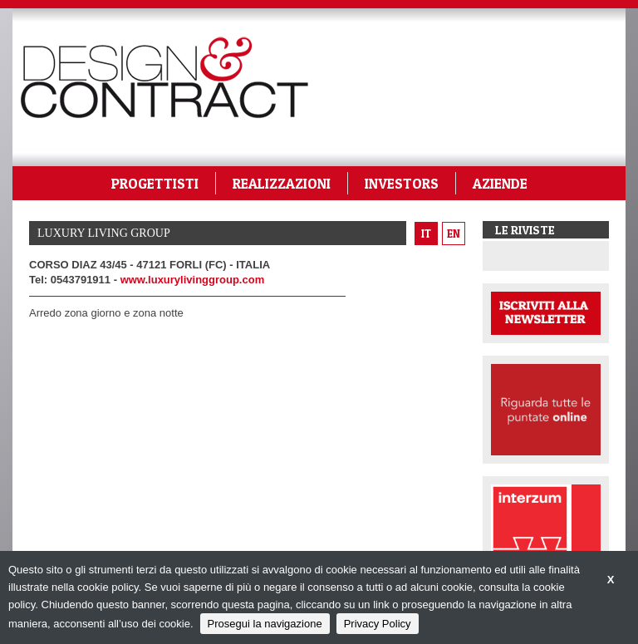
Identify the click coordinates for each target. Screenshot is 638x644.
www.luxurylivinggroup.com (192, 279)
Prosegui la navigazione (265, 623)
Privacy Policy (377, 623)
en (453, 233)
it (426, 233)
